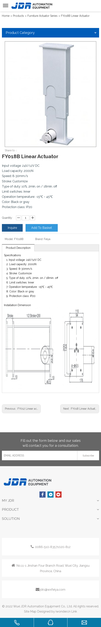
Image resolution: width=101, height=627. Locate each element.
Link (74, 611)
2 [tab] (52, 142)
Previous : (22, 408)
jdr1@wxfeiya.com (50, 589)
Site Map (30, 611)
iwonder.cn (63, 611)
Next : (80, 408)
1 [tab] (48, 142)
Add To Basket (41, 228)
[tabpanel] (50, 94)
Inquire (12, 228)
